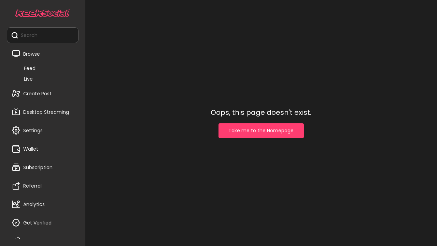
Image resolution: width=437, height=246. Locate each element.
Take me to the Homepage (261, 130)
